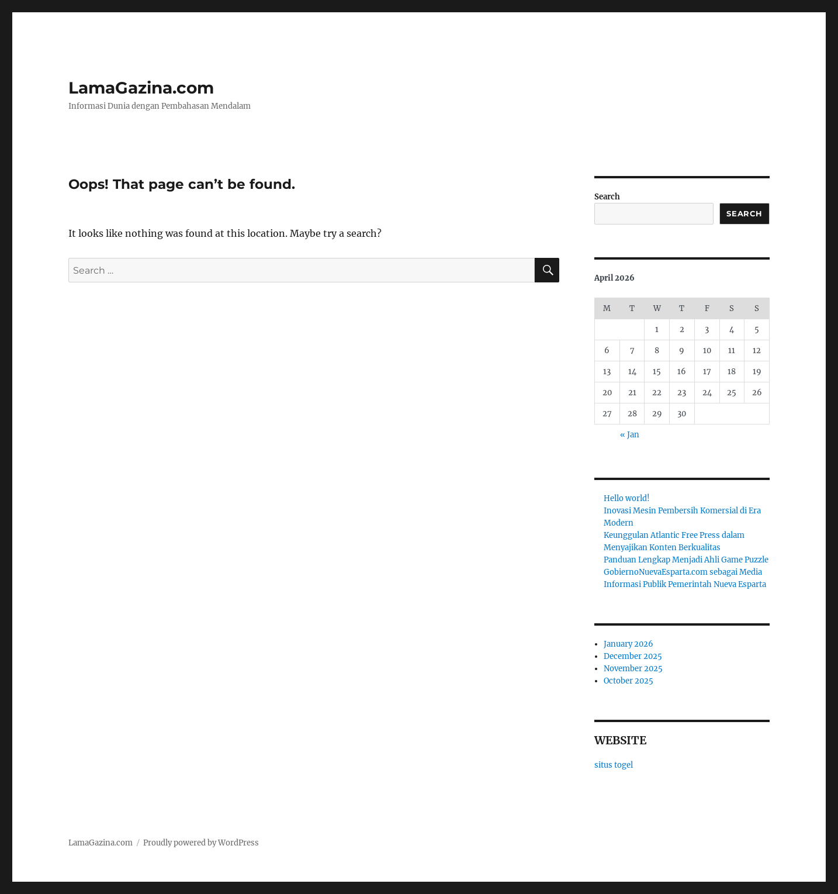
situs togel (613, 765)
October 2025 (628, 681)
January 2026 (628, 644)
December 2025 (633, 656)
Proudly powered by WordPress (201, 843)
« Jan (629, 435)
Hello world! (627, 498)
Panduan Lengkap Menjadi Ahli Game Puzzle (686, 560)
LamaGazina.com (141, 88)
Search (607, 197)
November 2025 (633, 669)
